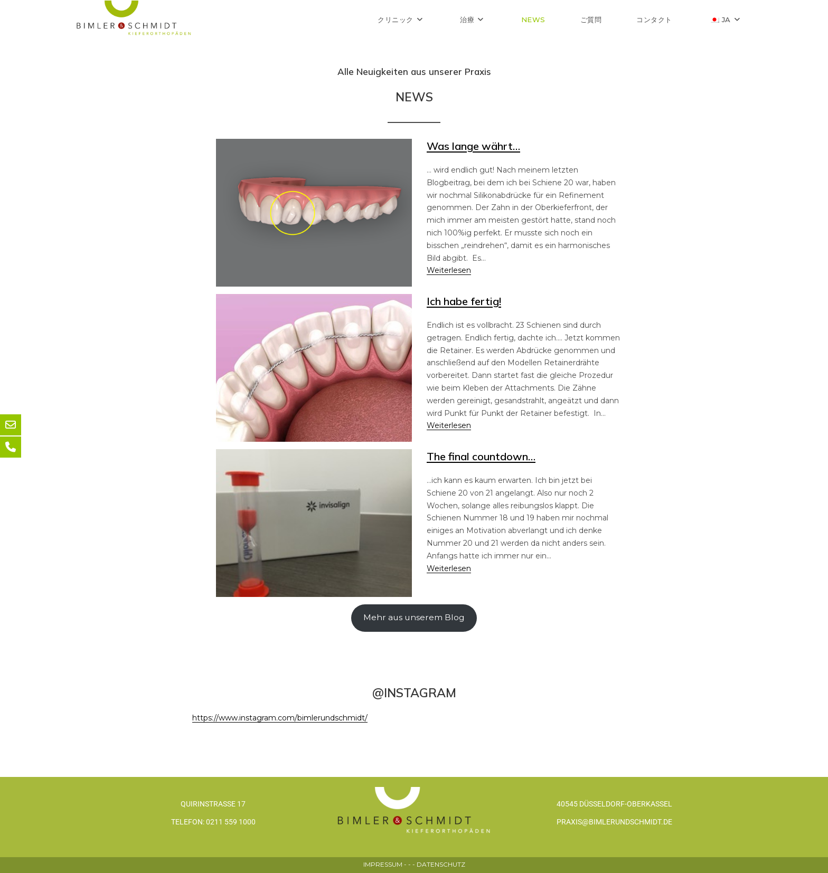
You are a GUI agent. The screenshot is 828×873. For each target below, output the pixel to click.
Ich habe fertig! (464, 301)
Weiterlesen (449, 270)
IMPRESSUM (382, 864)
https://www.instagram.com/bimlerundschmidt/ (280, 718)
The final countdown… (481, 456)
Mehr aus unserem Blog (414, 617)
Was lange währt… (473, 146)
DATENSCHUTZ (441, 864)
